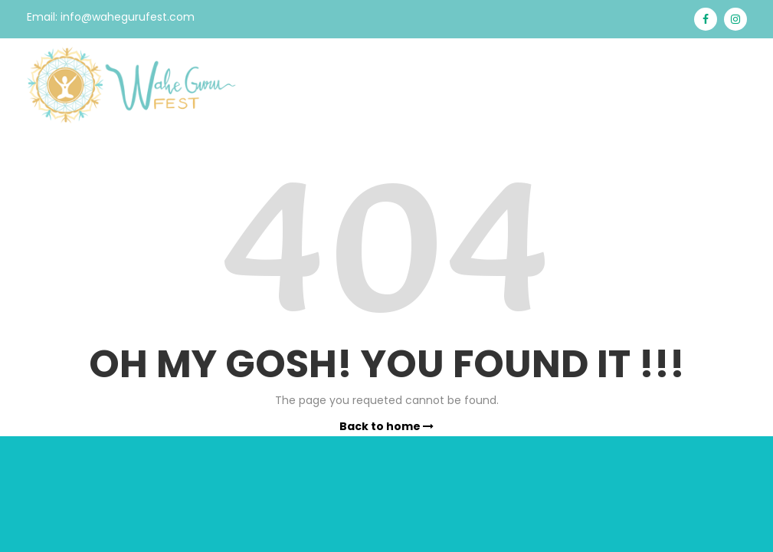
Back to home (386, 426)
